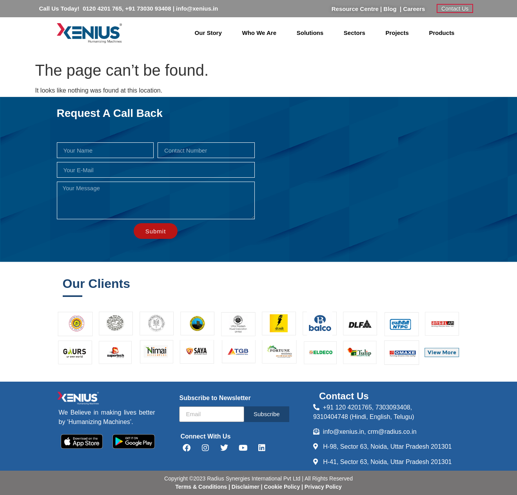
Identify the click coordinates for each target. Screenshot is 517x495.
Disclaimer (246, 487)
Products (441, 32)
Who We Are (259, 32)
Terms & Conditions (201, 487)
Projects (397, 32)
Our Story (208, 32)
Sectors (354, 32)
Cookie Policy (281, 487)
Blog (391, 8)
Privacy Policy (322, 487)
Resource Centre (355, 8)
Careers (414, 8)
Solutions (310, 32)
